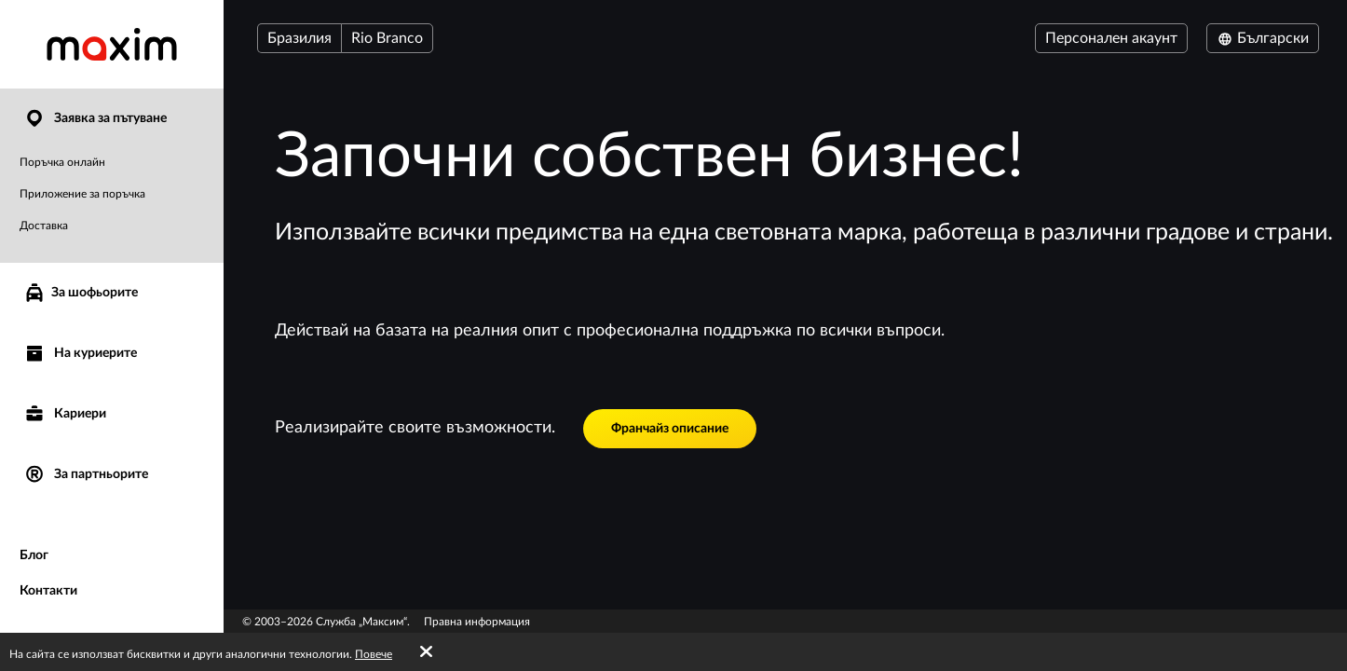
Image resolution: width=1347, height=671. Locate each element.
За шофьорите (80, 292)
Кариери (64, 414)
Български (1263, 38)
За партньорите (85, 475)
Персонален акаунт (1111, 38)
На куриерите (80, 353)
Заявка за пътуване (95, 119)
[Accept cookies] (426, 652)
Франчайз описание (669, 428)
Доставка (44, 225)
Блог (34, 555)
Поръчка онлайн (62, 162)
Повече (373, 654)
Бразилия (299, 38)
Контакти (48, 590)
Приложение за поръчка (82, 193)
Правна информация (477, 621)
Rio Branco (387, 38)
